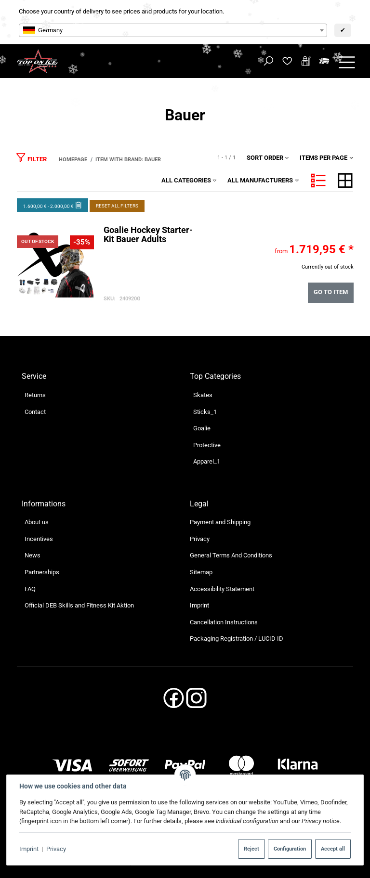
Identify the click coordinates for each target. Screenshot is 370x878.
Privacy (56, 848)
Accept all (333, 848)
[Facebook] (173, 701)
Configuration (290, 848)
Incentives (39, 538)
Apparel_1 (206, 461)
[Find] (268, 61)
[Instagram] (196, 701)
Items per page (327, 157)
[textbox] (173, 30)
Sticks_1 (205, 411)
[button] (318, 180)
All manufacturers (263, 180)
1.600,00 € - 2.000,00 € (52, 205)
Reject (251, 848)
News (32, 555)
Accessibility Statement (222, 589)
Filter (31, 157)
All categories (189, 180)
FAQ (30, 589)
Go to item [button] (331, 292)
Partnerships (42, 572)
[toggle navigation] (347, 61)
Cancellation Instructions (224, 622)
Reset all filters (117, 205)
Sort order (268, 157)
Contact (35, 411)
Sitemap (201, 572)
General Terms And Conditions (231, 555)
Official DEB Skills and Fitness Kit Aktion (79, 605)
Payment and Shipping (220, 522)
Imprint (29, 848)
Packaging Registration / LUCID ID (236, 638)
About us (37, 522)
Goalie (202, 428)
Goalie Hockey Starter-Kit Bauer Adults (147, 234)
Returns (35, 395)
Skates (202, 395)
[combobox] (173, 30)
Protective (207, 445)
